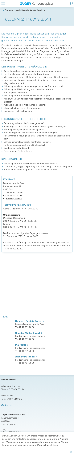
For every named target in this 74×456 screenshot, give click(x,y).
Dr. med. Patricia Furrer (29, 321)
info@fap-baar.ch (14, 198)
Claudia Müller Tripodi (28, 333)
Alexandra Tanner (25, 356)
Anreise (8, 405)
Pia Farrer (21, 344)
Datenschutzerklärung (48, 444)
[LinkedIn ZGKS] (11, 431)
